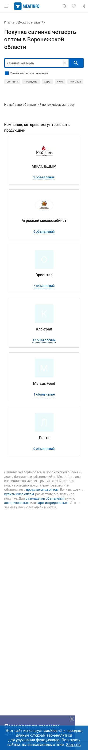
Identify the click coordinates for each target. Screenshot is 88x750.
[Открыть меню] (6, 6)
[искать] (76, 63)
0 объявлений (44, 449)
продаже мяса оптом (42, 489)
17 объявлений (44, 340)
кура (47, 81)
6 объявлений (44, 231)
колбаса (75, 81)
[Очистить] (64, 63)
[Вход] (83, 6)
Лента (44, 438)
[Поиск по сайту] (64, 6)
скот (60, 81)
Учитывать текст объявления (29, 73)
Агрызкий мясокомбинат (44, 220)
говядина (31, 81)
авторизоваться (17, 503)
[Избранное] (74, 6)
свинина (12, 81)
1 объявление (44, 394)
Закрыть (73, 745)
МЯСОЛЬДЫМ (44, 166)
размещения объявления (45, 498)
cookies (53, 730)
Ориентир (44, 275)
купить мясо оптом (19, 494)
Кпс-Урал (44, 329)
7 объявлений (44, 286)
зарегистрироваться (53, 503)
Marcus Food (44, 383)
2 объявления (44, 177)
